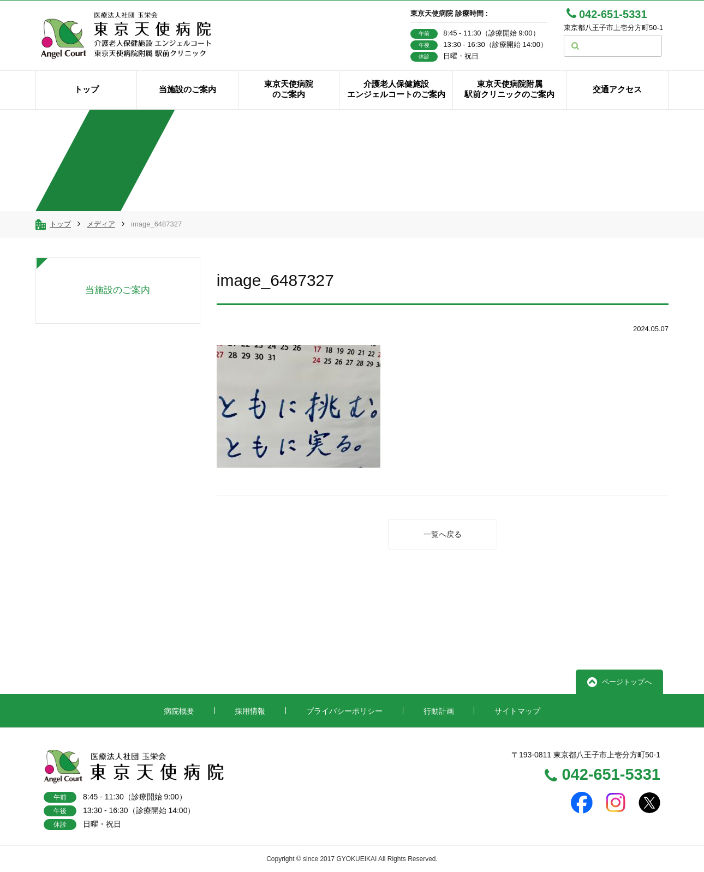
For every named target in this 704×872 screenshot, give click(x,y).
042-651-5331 (602, 776)
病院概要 (179, 711)
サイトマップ (517, 711)
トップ (60, 224)
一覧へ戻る (442, 534)
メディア (101, 224)
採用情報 (250, 711)
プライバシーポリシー (344, 711)
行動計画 (438, 711)
